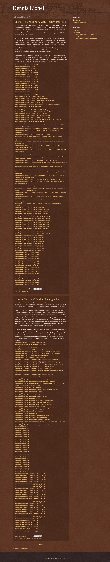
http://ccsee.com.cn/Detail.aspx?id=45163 (26, 78)
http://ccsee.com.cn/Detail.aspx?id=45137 (26, 70)
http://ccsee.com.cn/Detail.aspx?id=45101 (26, 66)
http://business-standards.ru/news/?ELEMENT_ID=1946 (30, 492)
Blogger (63, 558)
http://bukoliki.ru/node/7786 (22, 453)
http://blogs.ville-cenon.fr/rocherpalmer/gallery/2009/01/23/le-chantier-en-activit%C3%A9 (39, 363)
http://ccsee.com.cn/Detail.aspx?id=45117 (26, 68)
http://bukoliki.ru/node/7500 (22, 440)
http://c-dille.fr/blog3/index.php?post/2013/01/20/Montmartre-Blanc (33, 123)
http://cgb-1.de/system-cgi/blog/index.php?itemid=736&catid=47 (32, 226)
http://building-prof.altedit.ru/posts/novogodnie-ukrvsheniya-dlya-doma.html (35, 408)
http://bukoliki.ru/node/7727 (22, 451)
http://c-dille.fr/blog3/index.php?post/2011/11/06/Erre (29, 102)
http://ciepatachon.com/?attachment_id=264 (27, 280)
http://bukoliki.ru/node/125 (22, 426)
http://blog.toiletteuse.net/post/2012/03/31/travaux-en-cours (31, 348)
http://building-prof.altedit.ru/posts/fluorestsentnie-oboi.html (31, 396)
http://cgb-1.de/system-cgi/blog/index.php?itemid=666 (29, 207)
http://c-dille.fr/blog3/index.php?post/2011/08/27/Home (30, 96)
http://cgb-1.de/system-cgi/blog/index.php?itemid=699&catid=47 (32, 209)
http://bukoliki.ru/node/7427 (22, 436)
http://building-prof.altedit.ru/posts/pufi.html (26, 413)
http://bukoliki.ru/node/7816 (22, 464)
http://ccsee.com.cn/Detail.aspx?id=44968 (26, 528)
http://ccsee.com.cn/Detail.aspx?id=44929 (26, 524)
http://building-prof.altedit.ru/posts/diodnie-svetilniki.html (30, 391)
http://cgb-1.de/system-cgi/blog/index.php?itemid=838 (29, 237)
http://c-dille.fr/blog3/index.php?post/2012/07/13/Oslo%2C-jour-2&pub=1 (34, 111)
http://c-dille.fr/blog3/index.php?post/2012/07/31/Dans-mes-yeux (32, 115)
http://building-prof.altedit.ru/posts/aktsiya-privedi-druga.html (31, 380)
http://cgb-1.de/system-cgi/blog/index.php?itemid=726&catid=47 (32, 220)
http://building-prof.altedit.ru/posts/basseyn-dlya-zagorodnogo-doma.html (35, 381)
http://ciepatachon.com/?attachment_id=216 (27, 267)
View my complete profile (79, 22)
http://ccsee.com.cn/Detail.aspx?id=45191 (26, 83)
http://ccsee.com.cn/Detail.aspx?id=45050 (26, 64)
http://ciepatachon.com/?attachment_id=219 (27, 271)
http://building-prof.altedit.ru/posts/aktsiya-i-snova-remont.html (32, 378)
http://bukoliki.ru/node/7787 (22, 455)
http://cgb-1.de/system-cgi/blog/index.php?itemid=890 (29, 248)
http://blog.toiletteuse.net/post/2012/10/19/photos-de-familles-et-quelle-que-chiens (37, 353)
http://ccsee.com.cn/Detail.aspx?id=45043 (26, 63)
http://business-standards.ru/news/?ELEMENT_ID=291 (30, 507)
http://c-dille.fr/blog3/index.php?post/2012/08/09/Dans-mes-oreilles (33, 117)
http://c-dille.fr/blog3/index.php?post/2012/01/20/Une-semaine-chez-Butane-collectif (38, 104)
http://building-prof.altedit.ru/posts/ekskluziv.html (28, 395)
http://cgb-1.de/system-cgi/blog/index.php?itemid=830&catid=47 (32, 233)
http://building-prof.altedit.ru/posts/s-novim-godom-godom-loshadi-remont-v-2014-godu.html (40, 421)
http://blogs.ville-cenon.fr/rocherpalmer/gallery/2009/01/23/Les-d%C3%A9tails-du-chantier (39, 364)
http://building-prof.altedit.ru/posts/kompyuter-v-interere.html (31, 406)
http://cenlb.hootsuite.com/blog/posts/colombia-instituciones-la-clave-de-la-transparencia (39, 136)
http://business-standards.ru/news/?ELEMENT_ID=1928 (30, 479)
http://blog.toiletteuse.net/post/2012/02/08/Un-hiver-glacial (30, 344)
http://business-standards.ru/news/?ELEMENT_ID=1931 (30, 483)
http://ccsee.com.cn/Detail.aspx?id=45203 (26, 87)
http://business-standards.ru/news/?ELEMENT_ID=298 (30, 517)
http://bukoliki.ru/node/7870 (22, 471)
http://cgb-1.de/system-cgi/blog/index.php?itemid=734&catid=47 (32, 224)
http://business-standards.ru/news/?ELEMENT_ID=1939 (30, 487)
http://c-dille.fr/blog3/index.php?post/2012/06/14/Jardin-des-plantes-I (33, 110)
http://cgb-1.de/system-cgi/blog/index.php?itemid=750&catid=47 (32, 230)
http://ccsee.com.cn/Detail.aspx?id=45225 (26, 89)
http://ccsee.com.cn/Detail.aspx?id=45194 (26, 85)
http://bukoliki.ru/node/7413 (22, 434)
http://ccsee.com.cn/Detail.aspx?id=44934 (26, 526)
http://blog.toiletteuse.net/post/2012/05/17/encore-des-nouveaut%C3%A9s (35, 349)
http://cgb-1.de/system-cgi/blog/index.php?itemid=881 (29, 245)
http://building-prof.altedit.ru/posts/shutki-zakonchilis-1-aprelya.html (33, 419)
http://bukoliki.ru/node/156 (22, 428)
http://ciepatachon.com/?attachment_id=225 (27, 275)
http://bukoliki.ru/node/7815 (22, 462)
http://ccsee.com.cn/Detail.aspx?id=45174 (26, 79)
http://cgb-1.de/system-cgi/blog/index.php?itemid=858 (29, 241)
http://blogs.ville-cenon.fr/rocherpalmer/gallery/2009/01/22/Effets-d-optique (35, 361)
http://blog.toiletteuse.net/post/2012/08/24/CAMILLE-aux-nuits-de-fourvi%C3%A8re (37, 351)
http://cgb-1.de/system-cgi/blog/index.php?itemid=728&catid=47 (32, 222)
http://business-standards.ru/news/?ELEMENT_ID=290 (30, 505)
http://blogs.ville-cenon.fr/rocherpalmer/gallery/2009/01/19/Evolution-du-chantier (36, 359)
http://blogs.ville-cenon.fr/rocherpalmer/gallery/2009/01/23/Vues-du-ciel (34, 366)
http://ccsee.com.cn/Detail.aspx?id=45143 (26, 72)
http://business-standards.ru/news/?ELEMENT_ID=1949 (30, 494)
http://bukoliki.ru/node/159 (22, 432)
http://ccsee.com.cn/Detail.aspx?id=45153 (26, 74)
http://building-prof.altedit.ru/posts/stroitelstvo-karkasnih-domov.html (33, 423)
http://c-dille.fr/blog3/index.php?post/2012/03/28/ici (28, 106)
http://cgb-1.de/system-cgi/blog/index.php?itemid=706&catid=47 (32, 211)
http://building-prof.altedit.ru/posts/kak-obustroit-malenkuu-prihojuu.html (34, 404)
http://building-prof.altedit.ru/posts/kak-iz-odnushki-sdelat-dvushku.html (34, 402)
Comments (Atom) (24, 548)
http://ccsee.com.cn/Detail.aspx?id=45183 (26, 81)
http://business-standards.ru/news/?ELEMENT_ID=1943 (30, 490)
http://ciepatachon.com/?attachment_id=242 (27, 277)
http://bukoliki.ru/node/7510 (22, 441)
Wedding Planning (36, 538)
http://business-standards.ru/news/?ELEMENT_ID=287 (30, 503)
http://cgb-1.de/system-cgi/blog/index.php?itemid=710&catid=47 (32, 213)
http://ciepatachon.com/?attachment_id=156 (27, 260)
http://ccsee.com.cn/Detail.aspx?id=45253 (26, 95)
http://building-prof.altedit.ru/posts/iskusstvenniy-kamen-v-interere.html (34, 400)
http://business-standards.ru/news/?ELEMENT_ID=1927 (30, 477)
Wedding (29, 538)
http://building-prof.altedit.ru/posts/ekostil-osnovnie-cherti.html (31, 393)
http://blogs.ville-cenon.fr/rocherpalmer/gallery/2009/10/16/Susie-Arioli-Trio (35, 374)
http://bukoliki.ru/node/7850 (22, 470)
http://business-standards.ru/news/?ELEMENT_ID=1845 (30, 473)
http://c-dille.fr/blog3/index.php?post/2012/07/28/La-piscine (31, 113)
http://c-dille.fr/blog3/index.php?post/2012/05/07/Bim (29, 108)
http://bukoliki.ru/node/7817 (22, 466)
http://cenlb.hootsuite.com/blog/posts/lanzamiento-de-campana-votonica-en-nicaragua (38, 166)
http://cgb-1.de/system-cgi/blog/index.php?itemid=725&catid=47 (32, 218)
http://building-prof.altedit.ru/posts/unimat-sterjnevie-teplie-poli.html (33, 425)
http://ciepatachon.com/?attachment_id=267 (27, 284)
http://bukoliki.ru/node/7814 (22, 460)
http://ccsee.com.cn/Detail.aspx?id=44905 (26, 522)
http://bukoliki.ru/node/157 (22, 430)
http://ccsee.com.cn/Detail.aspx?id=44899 (26, 520)
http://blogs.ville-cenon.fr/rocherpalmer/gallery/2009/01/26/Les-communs (34, 368)
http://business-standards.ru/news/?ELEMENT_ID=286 (30, 502)
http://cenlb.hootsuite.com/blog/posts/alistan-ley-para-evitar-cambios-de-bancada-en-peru (39, 128)
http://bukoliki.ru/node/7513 (22, 443)
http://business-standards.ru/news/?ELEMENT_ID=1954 (30, 500)
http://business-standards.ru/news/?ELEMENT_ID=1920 (30, 475)
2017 (75, 30)
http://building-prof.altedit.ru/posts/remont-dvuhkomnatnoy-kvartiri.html (34, 415)
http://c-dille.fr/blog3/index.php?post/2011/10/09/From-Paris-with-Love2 (34, 100)
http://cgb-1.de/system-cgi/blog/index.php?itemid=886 (29, 247)
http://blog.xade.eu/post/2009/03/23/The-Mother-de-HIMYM (31, 357)
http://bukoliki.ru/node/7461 (22, 438)
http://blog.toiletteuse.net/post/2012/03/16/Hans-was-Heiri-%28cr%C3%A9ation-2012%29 (39, 346)
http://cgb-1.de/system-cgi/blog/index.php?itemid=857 (29, 239)
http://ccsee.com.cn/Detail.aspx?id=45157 (26, 76)
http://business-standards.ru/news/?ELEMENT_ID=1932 (30, 485)
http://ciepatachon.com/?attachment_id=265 (27, 282)
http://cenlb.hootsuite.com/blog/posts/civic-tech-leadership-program (33, 134)
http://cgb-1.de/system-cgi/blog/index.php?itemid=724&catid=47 (32, 217)
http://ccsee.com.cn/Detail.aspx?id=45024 (26, 532)
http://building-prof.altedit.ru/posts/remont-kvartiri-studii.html (31, 417)
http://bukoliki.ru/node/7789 (22, 456)
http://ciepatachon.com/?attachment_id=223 (27, 273)
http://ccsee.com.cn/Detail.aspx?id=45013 (26, 530)
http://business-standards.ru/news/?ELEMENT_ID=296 (30, 515)
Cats (20, 291)
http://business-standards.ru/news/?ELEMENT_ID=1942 (30, 488)
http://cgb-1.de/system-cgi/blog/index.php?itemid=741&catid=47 (32, 228)
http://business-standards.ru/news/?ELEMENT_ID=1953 (30, 498)
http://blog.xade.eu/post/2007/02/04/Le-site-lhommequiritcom (31, 355)
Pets (26, 291)
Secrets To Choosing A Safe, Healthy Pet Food (40, 21)
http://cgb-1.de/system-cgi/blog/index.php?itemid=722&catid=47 (32, 215)
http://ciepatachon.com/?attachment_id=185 (27, 264)
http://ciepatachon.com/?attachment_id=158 (27, 262)
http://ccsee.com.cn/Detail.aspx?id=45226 (26, 91)
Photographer (22, 538)
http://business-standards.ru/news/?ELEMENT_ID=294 (30, 511)
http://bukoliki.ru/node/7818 (22, 468)
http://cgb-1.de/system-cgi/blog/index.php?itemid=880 (29, 243)
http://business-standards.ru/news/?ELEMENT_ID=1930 (30, 481)
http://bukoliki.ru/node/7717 (22, 447)
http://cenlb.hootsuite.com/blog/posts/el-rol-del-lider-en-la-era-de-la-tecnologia (36, 160)
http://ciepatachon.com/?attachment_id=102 (27, 252)
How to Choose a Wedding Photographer (37, 299)
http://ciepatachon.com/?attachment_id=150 (27, 258)
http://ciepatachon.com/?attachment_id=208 (27, 265)
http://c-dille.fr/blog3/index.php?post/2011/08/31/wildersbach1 (31, 98)
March (77, 32)
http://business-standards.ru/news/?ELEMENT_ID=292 (30, 509)
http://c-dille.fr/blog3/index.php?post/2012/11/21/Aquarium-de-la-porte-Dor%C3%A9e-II (39, 119)
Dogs (23, 291)
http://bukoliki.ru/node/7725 (22, 449)
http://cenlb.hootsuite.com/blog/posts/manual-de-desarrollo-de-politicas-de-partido (37, 179)
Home (40, 545)
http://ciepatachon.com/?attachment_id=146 (27, 256)
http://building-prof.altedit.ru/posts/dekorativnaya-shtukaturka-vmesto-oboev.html (37, 389)
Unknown (77, 20)
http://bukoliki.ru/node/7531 (22, 445)
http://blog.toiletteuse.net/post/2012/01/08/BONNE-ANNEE (31, 342)
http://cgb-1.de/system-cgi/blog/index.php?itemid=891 (29, 250)
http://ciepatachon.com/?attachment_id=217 (27, 269)
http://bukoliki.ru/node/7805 (22, 458)
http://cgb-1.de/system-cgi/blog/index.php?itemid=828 (29, 232)
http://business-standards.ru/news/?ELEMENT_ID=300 (30, 518)
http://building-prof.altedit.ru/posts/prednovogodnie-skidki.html (32, 410)
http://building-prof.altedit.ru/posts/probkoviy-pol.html (29, 411)
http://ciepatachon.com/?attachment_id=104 (27, 254)
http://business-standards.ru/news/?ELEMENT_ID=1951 (30, 496)
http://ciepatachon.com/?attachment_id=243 (27, 279)
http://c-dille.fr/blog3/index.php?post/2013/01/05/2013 (29, 121)
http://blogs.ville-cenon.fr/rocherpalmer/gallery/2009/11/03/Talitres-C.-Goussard (36, 376)
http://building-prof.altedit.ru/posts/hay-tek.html (27, 398)
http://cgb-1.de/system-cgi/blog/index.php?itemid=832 (29, 235)
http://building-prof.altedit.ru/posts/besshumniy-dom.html (30, 387)
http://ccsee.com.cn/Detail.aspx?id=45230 (26, 93)
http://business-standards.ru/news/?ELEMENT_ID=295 (30, 513)
